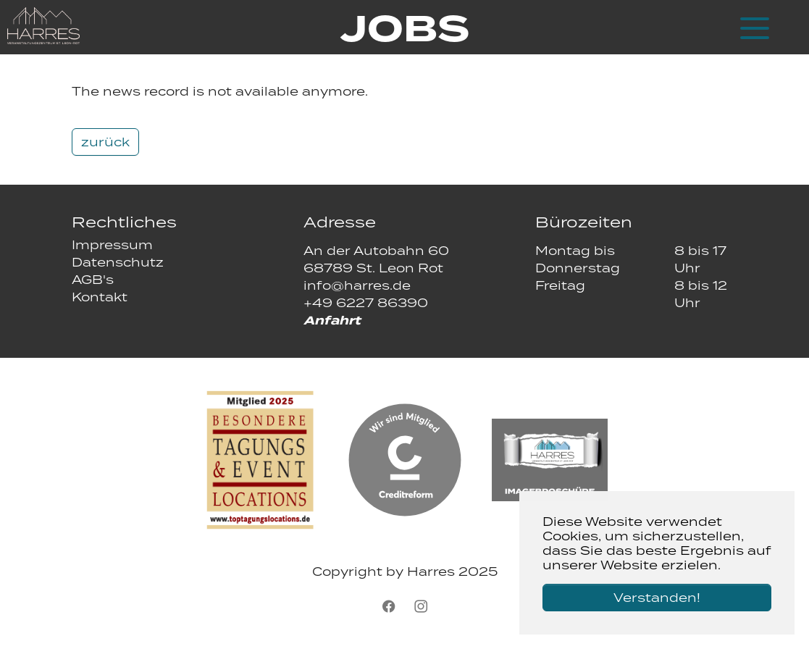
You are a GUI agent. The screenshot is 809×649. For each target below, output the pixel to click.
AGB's (93, 280)
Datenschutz (118, 262)
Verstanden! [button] (656, 598)
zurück (105, 142)
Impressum (112, 245)
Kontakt (99, 297)
